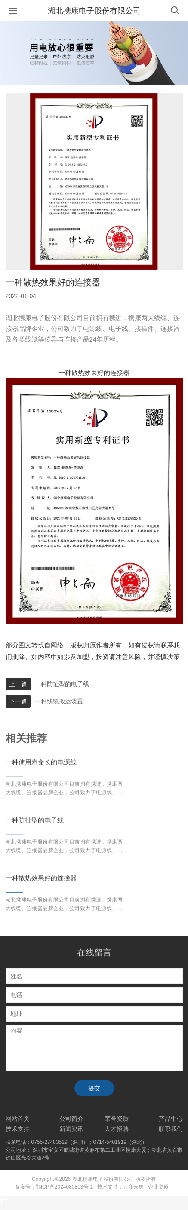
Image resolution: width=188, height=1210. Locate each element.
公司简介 (71, 1118)
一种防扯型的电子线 (62, 684)
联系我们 (171, 1128)
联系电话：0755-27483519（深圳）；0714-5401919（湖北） (77, 1142)
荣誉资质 (117, 1118)
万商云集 (133, 1187)
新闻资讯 (71, 1128)
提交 (94, 1088)
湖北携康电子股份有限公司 (94, 10)
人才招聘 (117, 1128)
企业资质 (158, 1187)
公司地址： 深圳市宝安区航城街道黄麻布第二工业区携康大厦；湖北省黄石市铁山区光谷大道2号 (94, 1154)
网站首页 (18, 1118)
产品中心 (171, 1118)
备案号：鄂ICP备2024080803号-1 (54, 1187)
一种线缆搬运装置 (59, 701)
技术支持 (18, 1128)
